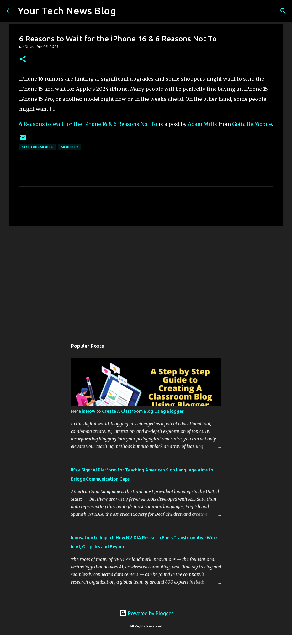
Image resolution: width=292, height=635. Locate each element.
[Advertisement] (146, 280)
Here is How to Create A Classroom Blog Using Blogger (127, 411)
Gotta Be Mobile (252, 124)
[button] (23, 59)
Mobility (69, 147)
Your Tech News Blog (67, 10)
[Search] (125, 11)
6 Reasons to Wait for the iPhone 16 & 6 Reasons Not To (88, 124)
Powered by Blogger (146, 613)
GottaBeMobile (38, 147)
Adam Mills (202, 124)
